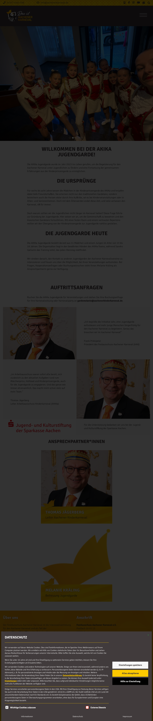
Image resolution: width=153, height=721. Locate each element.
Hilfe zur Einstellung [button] (130, 681)
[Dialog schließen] (148, 635)
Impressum (127, 716)
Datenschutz (78, 716)
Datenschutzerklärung (72, 675)
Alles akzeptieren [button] (130, 673)
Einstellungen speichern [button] (130, 665)
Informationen (27, 716)
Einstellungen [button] (11, 681)
